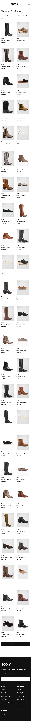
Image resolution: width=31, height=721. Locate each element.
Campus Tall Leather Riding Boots (6, 402)
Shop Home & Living (7, 702)
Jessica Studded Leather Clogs (21, 273)
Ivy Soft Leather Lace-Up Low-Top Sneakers (6, 453)
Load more (15, 644)
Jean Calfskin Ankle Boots (6, 195)
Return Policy (21, 696)
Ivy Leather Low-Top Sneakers (21, 350)
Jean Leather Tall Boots (6, 66)
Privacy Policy (21, 702)
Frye (2, 38)
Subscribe (15, 678)
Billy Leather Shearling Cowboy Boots (6, 118)
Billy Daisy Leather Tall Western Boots (6, 169)
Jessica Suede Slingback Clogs (6, 634)
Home (3, 689)
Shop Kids (4, 699)
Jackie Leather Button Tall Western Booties (21, 221)
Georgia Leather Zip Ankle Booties (6, 92)
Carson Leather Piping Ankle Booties (6, 247)
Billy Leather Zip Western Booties (21, 557)
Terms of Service (22, 699)
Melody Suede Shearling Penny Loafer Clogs (21, 92)
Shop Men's (4, 692)
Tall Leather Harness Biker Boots (21, 247)
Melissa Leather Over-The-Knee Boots (6, 531)
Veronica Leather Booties (21, 453)
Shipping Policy (21, 692)
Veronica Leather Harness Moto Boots (21, 402)
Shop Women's (5, 696)
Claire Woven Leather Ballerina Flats (21, 144)
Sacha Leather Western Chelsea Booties (6, 350)
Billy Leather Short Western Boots (21, 66)
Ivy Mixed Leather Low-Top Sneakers (6, 273)
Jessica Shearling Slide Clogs (21, 40)
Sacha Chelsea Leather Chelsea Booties (6, 376)
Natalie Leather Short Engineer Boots (21, 634)
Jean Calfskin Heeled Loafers (6, 557)
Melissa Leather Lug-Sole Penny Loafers (21, 324)
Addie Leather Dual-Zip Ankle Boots (6, 505)
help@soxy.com (5, 714)
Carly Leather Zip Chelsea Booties (21, 505)
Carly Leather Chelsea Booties (6, 608)
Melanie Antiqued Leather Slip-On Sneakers (21, 583)
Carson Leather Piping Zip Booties (21, 531)
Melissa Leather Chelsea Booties (21, 118)
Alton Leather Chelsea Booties (21, 169)
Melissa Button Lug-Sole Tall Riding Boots (6, 40)
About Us (19, 689)
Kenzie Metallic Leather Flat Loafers (21, 195)
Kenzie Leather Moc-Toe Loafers (6, 221)
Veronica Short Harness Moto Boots (21, 608)
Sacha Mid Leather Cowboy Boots (6, 583)
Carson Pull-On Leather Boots (6, 428)
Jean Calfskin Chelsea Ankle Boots (6, 144)
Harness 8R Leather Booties (6, 299)
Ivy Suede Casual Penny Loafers (21, 299)
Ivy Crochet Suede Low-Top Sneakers (21, 428)
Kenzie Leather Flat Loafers (21, 479)
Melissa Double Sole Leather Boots (6, 324)
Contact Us (20, 706)
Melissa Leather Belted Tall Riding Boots (21, 376)
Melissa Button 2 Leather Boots (6, 479)
